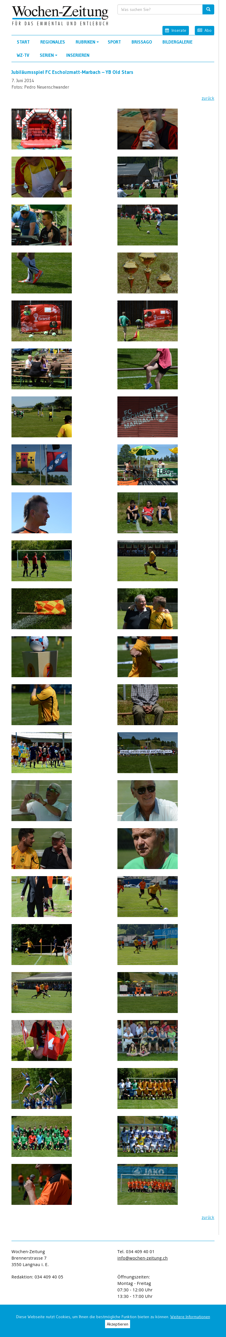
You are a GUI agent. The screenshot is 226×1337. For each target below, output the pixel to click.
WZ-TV (23, 55)
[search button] (208, 9)
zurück (208, 98)
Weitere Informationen (190, 1316)
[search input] (160, 9)
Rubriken (88, 44)
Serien (49, 57)
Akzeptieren (117, 1324)
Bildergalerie (177, 42)
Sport (114, 42)
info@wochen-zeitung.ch (142, 1258)
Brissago (142, 42)
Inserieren (77, 55)
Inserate (175, 30)
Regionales (52, 42)
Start (23, 42)
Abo (204, 30)
